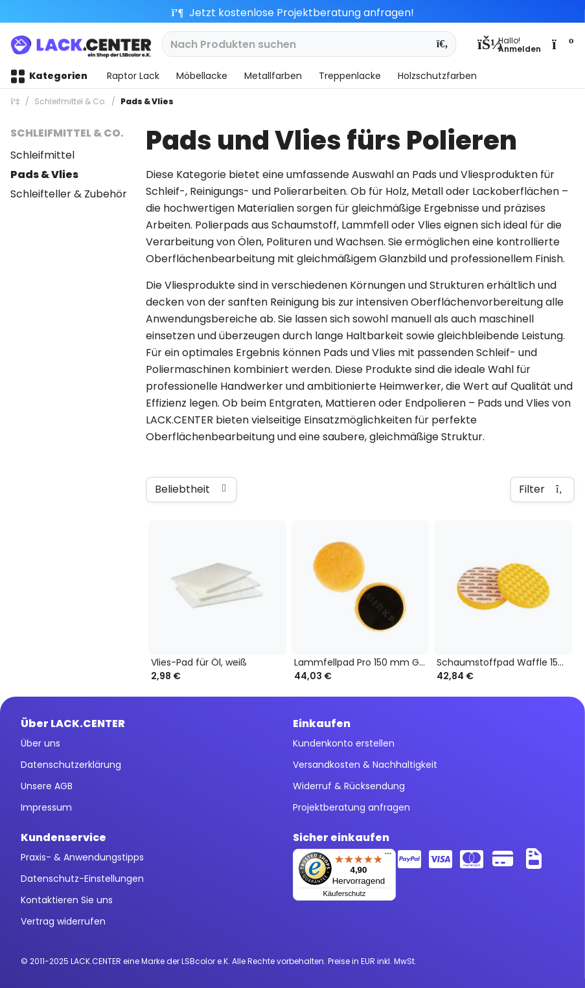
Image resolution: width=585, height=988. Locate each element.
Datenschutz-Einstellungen (82, 878)
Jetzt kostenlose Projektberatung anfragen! (292, 12)
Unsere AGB (47, 786)
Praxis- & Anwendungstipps (82, 857)
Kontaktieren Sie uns (67, 899)
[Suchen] (443, 44)
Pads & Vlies (44, 174)
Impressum (46, 807)
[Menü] (388, 856)
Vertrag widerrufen (63, 921)
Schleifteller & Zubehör (68, 193)
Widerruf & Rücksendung (349, 786)
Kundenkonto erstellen (344, 743)
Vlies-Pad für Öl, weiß (199, 662)
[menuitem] (509, 44)
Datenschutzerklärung (71, 764)
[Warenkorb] (562, 44)
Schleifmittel (42, 155)
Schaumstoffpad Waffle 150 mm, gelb (504, 662)
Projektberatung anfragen (351, 807)
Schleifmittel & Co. (67, 133)
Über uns (40, 743)
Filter (542, 489)
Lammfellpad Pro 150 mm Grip (362, 662)
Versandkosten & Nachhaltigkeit (365, 764)
